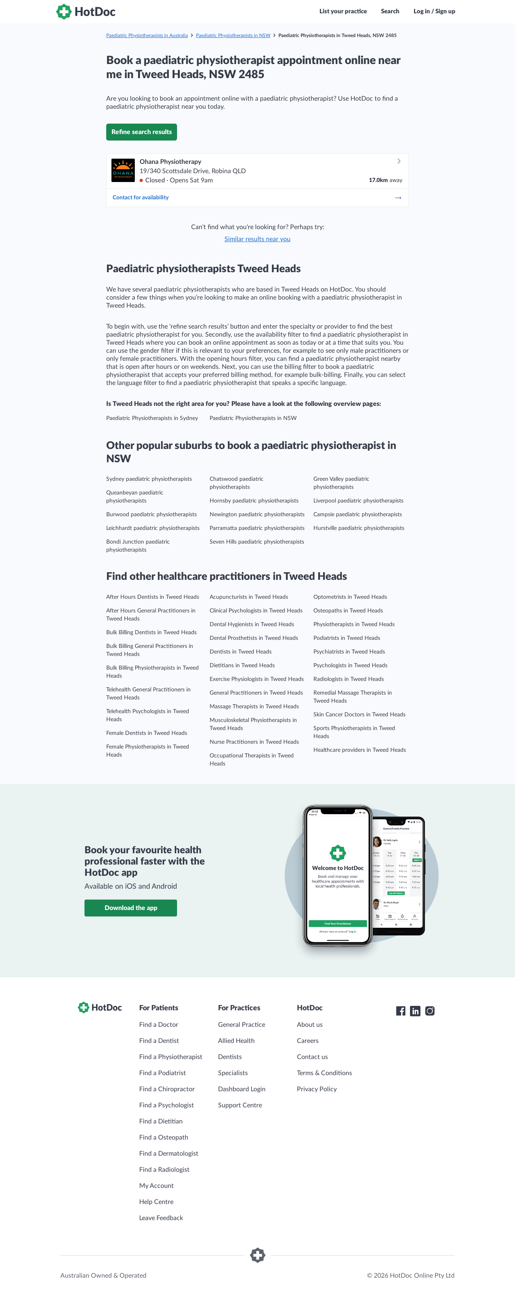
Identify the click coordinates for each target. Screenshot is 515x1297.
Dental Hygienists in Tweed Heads (252, 624)
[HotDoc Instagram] (429, 1011)
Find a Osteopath (163, 1137)
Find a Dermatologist (168, 1153)
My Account (156, 1186)
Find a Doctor (158, 1025)
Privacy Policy (317, 1089)
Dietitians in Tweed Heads (242, 665)
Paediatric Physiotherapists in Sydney (152, 418)
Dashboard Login (242, 1089)
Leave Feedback (161, 1218)
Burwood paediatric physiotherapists (151, 514)
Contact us (312, 1057)
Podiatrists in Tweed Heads (346, 638)
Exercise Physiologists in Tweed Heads (257, 679)
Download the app (131, 908)
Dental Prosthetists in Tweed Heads (254, 638)
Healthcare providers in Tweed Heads (359, 750)
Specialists (233, 1073)
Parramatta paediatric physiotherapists (257, 528)
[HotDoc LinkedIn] (415, 1011)
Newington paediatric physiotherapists (257, 514)
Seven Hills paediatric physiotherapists (257, 542)
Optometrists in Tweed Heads (350, 597)
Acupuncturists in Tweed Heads (249, 597)
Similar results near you (257, 239)
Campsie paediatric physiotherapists (357, 514)
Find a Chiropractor (167, 1089)
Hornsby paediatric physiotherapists (254, 501)
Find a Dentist (159, 1041)
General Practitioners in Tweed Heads (256, 693)
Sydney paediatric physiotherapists (149, 479)
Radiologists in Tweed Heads (348, 679)
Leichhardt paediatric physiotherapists (153, 528)
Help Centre (156, 1202)
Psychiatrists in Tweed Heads (349, 652)
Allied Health (236, 1041)
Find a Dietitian (161, 1121)
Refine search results (141, 132)
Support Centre (240, 1105)
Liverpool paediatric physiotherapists (358, 501)
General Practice (241, 1025)
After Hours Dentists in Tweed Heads (152, 597)
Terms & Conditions (324, 1073)
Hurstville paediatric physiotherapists (358, 528)
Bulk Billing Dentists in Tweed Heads (151, 632)
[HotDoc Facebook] (400, 1011)
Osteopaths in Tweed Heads (348, 611)
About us (310, 1025)
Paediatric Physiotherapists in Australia (147, 35)
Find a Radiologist (164, 1170)
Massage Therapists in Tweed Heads (254, 707)
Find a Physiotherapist (170, 1057)
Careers (308, 1041)
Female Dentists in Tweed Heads (146, 733)
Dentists (230, 1057)
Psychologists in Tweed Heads (350, 665)
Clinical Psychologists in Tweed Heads (256, 611)
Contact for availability (257, 198)
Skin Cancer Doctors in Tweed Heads (359, 715)
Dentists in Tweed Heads (241, 652)
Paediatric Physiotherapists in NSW (233, 35)
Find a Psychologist (166, 1105)
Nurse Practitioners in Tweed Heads (254, 742)
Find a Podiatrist (162, 1073)
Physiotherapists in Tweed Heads (354, 624)
